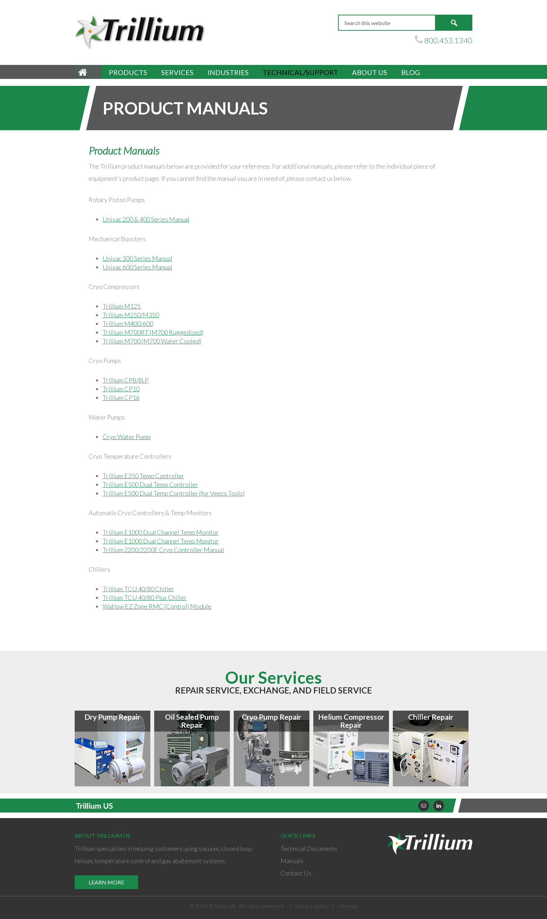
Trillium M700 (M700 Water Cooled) (152, 341)
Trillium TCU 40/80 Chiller (138, 589)
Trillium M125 (122, 306)
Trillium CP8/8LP (126, 380)
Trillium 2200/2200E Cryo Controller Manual (163, 550)
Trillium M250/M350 (131, 315)
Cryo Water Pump (127, 436)
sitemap (348, 906)
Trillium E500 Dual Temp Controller (150, 484)
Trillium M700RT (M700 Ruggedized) (153, 332)
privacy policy (311, 906)
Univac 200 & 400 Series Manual (146, 219)
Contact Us (295, 873)
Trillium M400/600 (128, 323)
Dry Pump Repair (112, 716)
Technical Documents (308, 848)
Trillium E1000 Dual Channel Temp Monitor (161, 532)
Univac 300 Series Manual (137, 258)
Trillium (141, 32)
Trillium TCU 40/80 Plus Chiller (145, 597)
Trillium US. (223, 906)
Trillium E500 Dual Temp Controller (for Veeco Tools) (174, 493)
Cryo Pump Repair (271, 716)
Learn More (106, 882)
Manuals (292, 861)
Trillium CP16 (121, 397)
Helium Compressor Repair (351, 720)
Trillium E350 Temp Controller (143, 476)
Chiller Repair (430, 716)
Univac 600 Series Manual (137, 267)
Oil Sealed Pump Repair (192, 720)
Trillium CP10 (121, 389)
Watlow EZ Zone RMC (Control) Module (157, 606)
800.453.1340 (448, 40)
